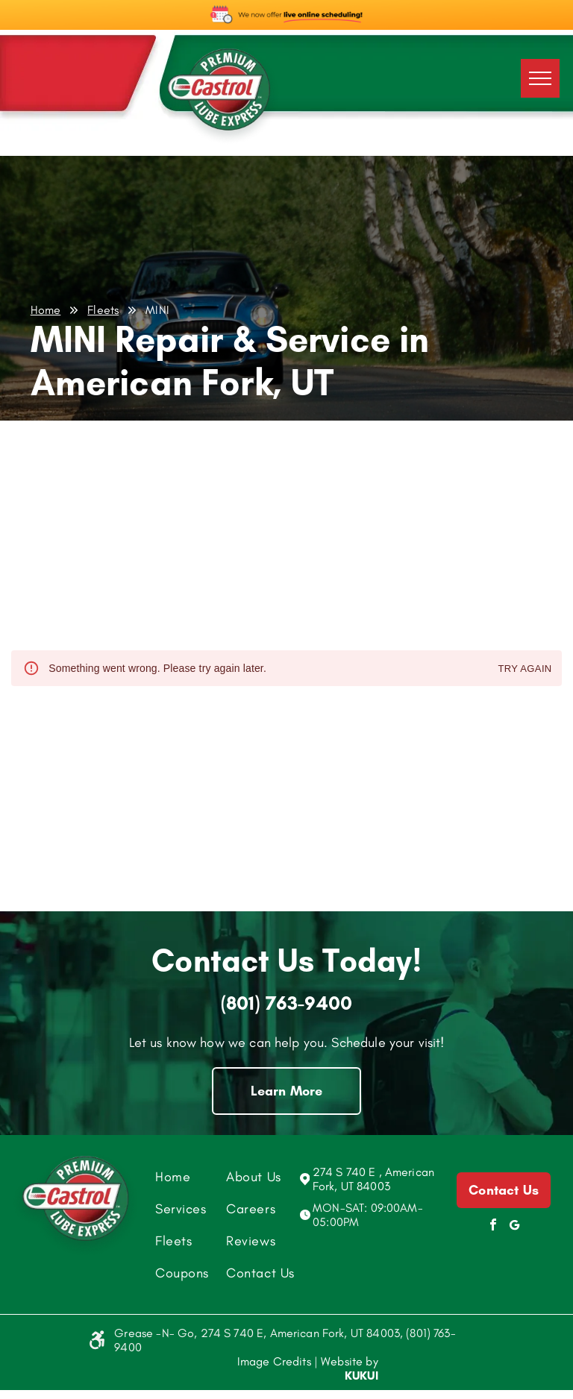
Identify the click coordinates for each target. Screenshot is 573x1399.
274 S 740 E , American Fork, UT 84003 (373, 1179)
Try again (524, 669)
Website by (349, 1361)
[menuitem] (207, 1176)
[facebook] (493, 1226)
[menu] (540, 78)
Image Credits (274, 1361)
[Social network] (514, 1226)
